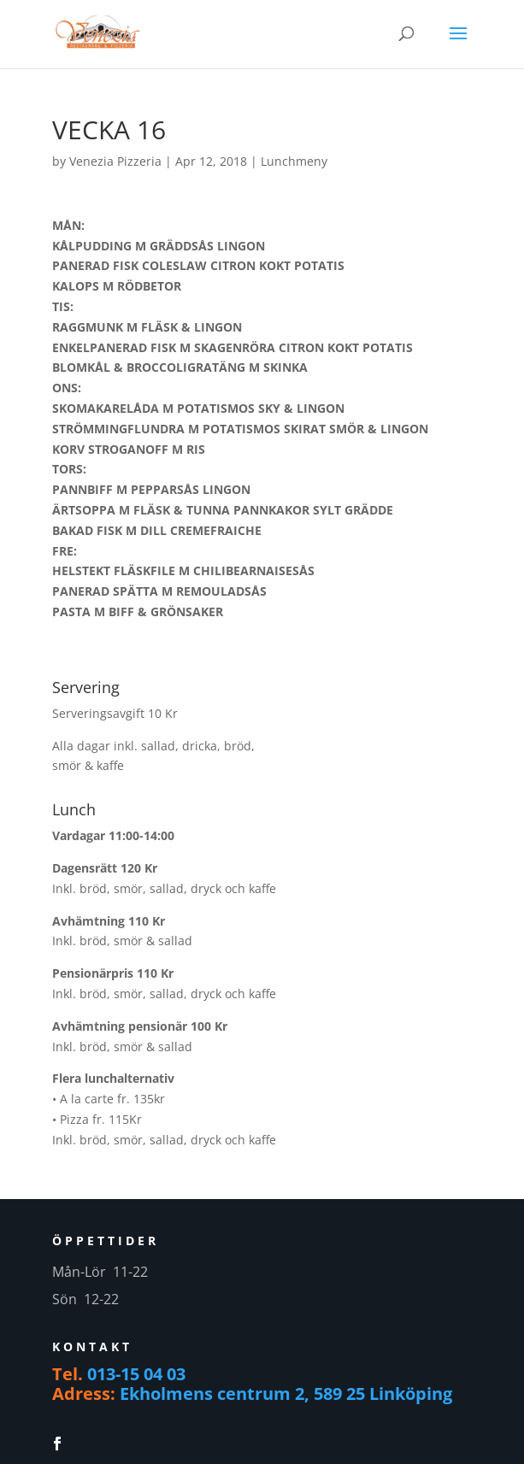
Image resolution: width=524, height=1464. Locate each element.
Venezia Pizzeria (115, 161)
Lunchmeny (294, 161)
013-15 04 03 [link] (136, 1373)
